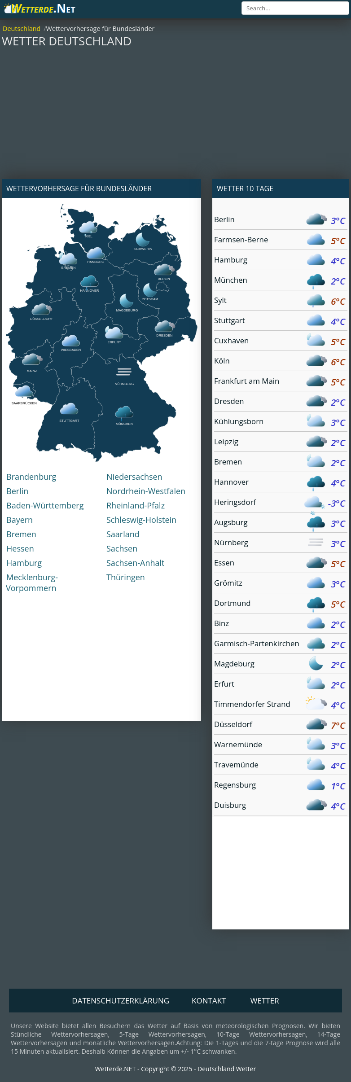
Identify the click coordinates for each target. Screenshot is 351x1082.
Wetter (264, 1000)
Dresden (279, 402)
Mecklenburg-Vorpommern (32, 582)
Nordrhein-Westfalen (145, 491)
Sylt (279, 301)
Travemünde (279, 766)
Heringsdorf (279, 503)
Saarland (123, 534)
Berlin (17, 491)
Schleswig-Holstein (141, 519)
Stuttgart (279, 321)
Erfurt (279, 685)
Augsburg (279, 523)
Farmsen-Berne (279, 240)
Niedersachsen (134, 476)
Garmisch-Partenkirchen (279, 644)
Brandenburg (31, 476)
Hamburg (24, 562)
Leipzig (279, 442)
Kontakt (209, 1000)
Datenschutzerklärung (120, 1000)
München (279, 281)
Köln (279, 362)
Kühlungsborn (279, 422)
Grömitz (279, 584)
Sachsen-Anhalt (135, 562)
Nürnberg (279, 543)
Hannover (279, 483)
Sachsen (121, 548)
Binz (279, 624)
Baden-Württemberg (44, 505)
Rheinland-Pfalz (135, 505)
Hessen (20, 548)
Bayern (19, 519)
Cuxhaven (279, 341)
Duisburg (279, 806)
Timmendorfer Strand (279, 705)
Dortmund (279, 604)
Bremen (21, 534)
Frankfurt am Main (279, 382)
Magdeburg (279, 665)
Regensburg (279, 786)
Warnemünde (279, 745)
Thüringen (125, 577)
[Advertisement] (175, 116)
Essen (279, 564)
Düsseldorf (279, 725)
